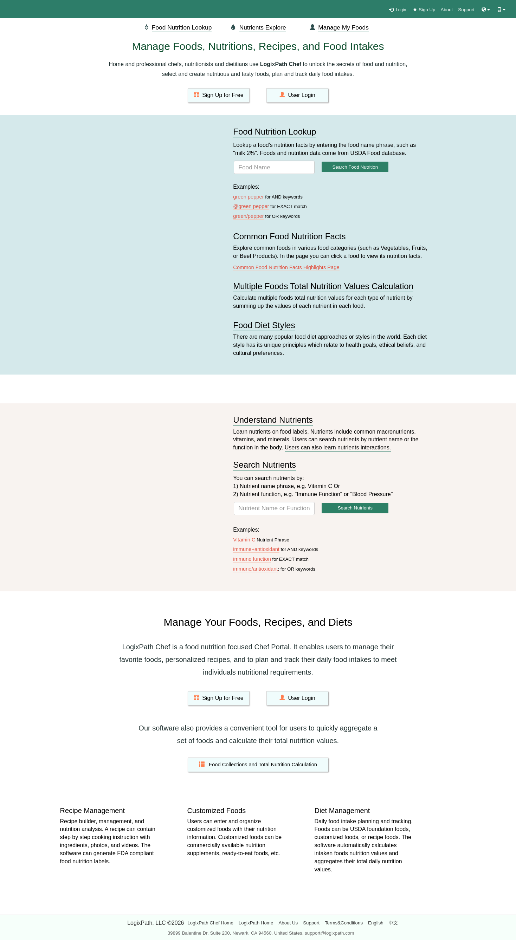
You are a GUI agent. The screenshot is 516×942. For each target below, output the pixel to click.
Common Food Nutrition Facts (289, 236)
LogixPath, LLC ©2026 (155, 923)
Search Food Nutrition (355, 167)
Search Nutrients (264, 464)
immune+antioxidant (256, 549)
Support (466, 9)
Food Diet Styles (264, 325)
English (375, 922)
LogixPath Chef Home (210, 922)
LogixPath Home (256, 922)
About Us (288, 922)
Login (397, 9)
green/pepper (248, 216)
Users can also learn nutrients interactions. (338, 447)
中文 (393, 922)
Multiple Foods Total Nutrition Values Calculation (323, 286)
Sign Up (424, 9)
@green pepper (251, 206)
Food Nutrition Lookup (182, 27)
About (446, 9)
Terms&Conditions (344, 922)
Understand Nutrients (273, 419)
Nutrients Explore (262, 27)
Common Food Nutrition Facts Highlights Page (286, 267)
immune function (252, 559)
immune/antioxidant (255, 569)
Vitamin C (244, 540)
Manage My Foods (343, 27)
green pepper (248, 197)
